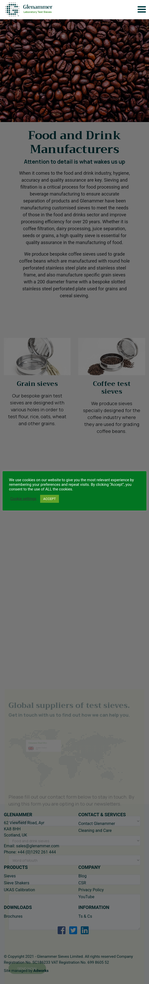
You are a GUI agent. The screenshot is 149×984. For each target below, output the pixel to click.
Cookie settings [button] (23, 498)
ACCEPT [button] (49, 499)
